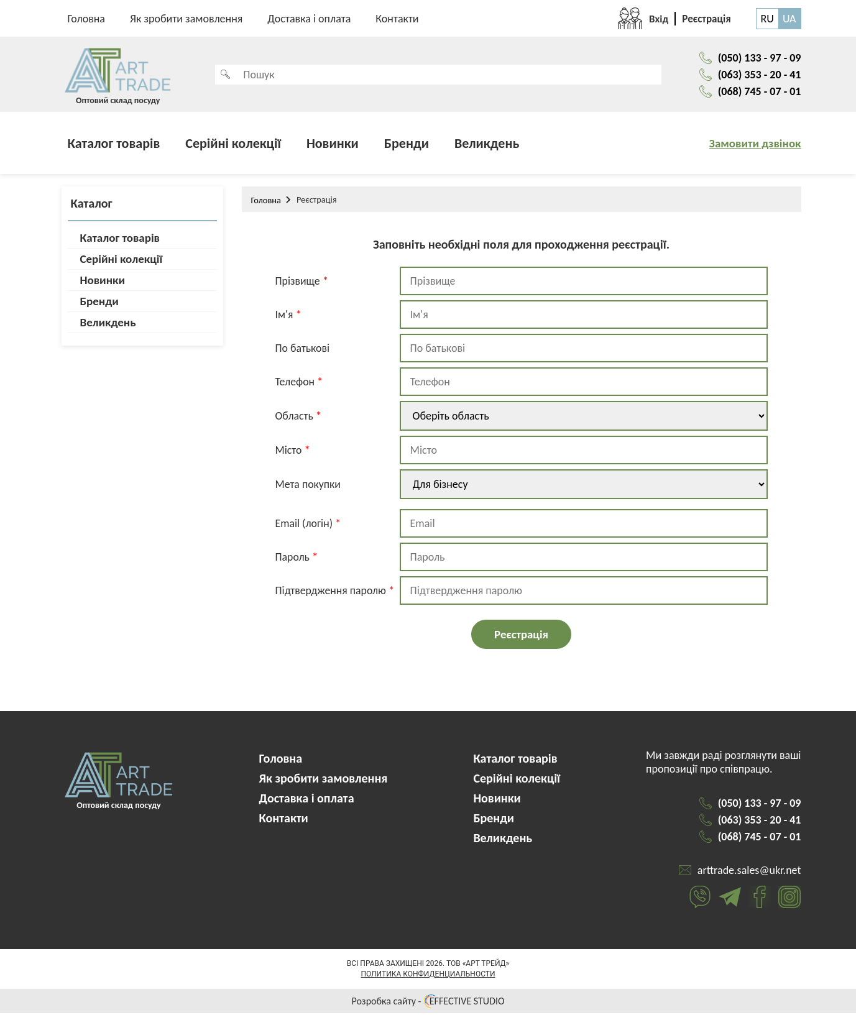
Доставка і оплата (309, 18)
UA (789, 18)
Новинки (332, 145)
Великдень (486, 145)
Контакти (396, 18)
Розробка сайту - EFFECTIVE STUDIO (427, 1003)
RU (767, 18)
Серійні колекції (233, 145)
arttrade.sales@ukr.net (749, 872)
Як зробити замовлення (186, 18)
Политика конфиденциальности (428, 975)
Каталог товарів (114, 145)
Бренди (406, 145)
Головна (87, 18)
